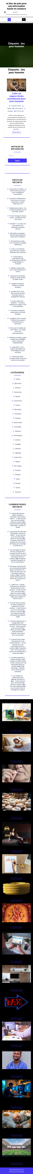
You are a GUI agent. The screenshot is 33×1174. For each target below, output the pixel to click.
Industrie (18, 431)
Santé (18, 479)
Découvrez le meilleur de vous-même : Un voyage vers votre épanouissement (18, 330)
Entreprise (18, 414)
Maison (18, 461)
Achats (18, 379)
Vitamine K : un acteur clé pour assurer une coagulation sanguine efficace (18, 226)
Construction (18, 401)
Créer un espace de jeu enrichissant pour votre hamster (16, 97)
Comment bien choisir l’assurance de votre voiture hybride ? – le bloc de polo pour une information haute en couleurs (17, 643)
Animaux (10, 111)
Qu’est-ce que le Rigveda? (16, 924)
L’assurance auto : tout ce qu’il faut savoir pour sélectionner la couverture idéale (17, 650)
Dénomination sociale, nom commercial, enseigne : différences (17, 242)
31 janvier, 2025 (16, 106)
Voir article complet (16, 731)
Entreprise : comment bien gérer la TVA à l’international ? (18, 560)
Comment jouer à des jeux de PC (16, 848)
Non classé (17, 466)
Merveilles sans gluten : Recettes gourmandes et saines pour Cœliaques (18, 235)
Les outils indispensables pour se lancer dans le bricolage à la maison (18, 688)
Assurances (18, 392)
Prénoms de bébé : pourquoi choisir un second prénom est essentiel (17, 358)
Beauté (17, 396)
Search (5, 12)
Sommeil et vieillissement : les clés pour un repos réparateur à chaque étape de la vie (17, 201)
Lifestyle (18, 448)
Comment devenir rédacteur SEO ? (16, 1043)
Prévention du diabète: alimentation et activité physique (18, 312)
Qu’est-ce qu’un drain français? (17, 897)
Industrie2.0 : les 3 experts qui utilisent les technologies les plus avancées (17, 349)
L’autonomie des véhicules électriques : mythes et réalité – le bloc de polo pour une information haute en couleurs (18, 535)
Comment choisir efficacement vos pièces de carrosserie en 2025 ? (18, 577)
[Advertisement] (16, 34)
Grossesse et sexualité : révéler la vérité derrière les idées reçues (18, 277)
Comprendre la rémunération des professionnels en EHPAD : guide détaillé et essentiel (18, 260)
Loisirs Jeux (18, 457)
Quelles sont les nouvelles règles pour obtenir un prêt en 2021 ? (17, 596)
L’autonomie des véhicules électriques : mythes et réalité (18, 525)
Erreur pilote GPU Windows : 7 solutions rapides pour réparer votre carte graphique (17, 303)
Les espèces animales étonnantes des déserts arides (17, 615)
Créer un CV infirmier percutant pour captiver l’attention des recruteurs (18, 250)
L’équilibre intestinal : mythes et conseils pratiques (18, 285)
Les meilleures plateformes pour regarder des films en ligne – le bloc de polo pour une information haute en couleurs (17, 680)
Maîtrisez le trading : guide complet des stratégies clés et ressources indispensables (17, 340)
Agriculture (17, 383)
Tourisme (18, 492)
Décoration (17, 409)
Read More (16, 132)
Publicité (18, 474)
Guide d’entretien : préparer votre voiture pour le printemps (18, 633)
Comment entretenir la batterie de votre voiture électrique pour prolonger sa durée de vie (18, 542)
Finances (18, 418)
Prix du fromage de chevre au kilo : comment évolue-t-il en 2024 (18, 217)
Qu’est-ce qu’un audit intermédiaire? (16, 876)
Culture (17, 405)
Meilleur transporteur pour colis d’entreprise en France (18, 269)
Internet (18, 440)
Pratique (18, 470)
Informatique (18, 435)
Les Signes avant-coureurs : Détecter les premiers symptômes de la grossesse (17, 321)
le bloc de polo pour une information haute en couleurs (16, 6)
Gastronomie (18, 422)
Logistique (18, 453)
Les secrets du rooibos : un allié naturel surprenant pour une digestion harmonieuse (17, 191)
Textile (18, 488)
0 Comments (19, 108)
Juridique (18, 444)
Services (18, 483)
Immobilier (17, 427)
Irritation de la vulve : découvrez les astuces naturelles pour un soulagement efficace (18, 294)
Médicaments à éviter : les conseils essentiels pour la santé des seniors (17, 209)
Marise (9, 108)
